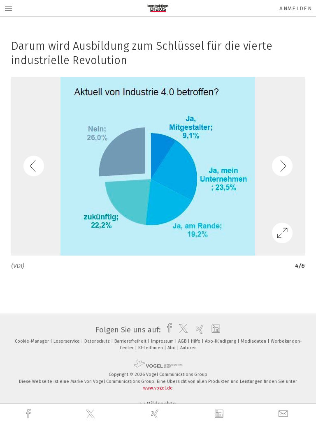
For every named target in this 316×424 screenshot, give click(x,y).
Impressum (163, 341)
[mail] (284, 414)
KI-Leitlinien (151, 347)
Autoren (188, 347)
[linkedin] (220, 414)
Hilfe (196, 341)
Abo (172, 347)
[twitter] (91, 414)
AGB (183, 341)
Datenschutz (97, 341)
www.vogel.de (158, 388)
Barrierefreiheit (131, 341)
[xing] (156, 414)
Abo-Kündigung (221, 341)
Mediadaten (254, 341)
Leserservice (67, 341)
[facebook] (29, 414)
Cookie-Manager (32, 341)
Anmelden (295, 8)
